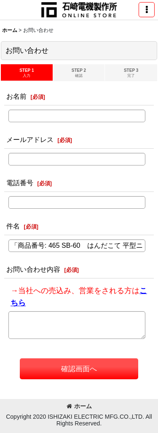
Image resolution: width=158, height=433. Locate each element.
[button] (147, 9)
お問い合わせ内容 (33, 269)
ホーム (79, 406)
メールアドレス (30, 139)
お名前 (16, 96)
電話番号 (19, 182)
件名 (13, 226)
